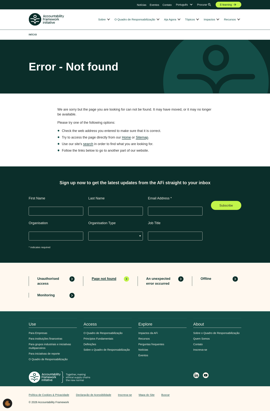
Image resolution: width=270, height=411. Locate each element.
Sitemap (142, 137)
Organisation (38, 223)
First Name (37, 198)
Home (126, 137)
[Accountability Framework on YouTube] (206, 376)
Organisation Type (102, 223)
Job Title (154, 223)
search (88, 144)
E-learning (226, 4)
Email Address (160, 198)
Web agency (223, 394)
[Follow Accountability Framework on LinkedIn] (196, 375)
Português (182, 4)
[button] (7, 403)
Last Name (96, 198)
